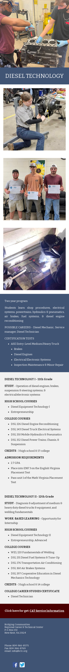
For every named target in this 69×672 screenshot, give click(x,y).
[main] (34, 76)
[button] (4, 4)
